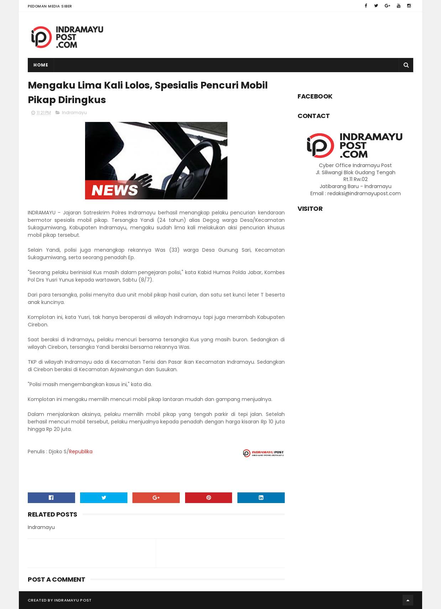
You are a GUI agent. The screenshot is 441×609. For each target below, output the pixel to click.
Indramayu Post (72, 600)
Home (40, 65)
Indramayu (74, 112)
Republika (81, 451)
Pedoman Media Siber (50, 6)
